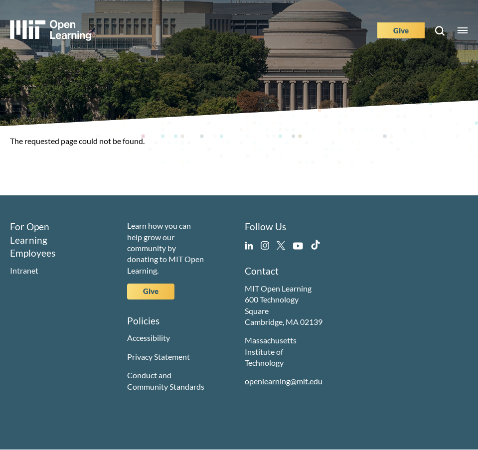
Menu (462, 30)
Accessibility (148, 337)
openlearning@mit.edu (283, 381)
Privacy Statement (158, 356)
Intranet (24, 270)
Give (401, 30)
